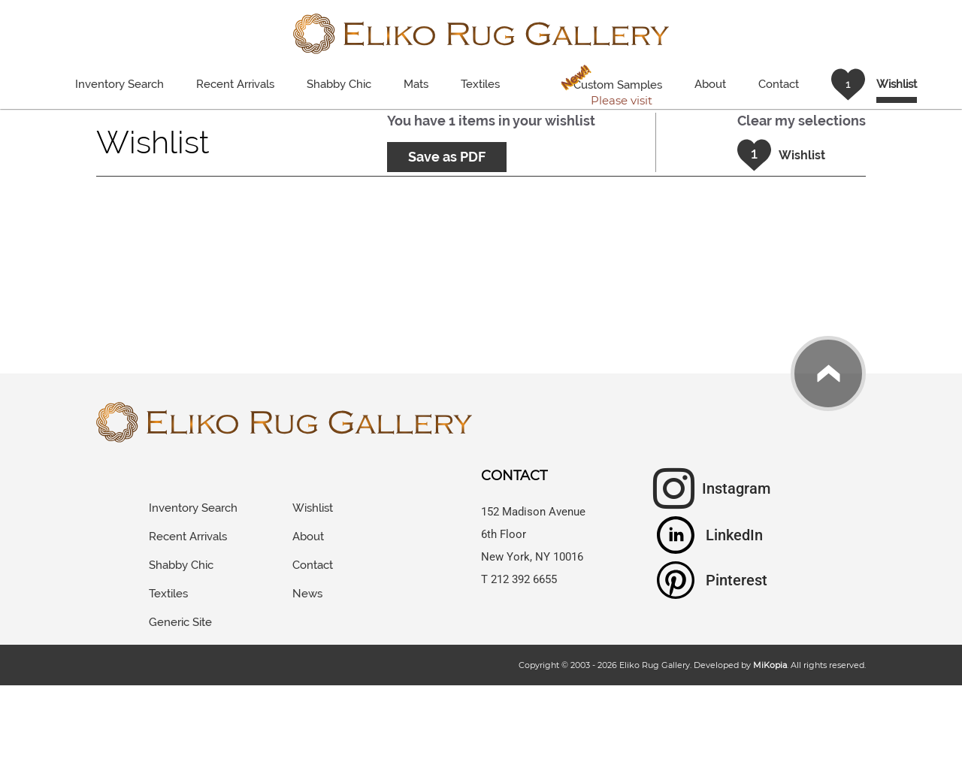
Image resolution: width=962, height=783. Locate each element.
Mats (416, 84)
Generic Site (180, 622)
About (710, 84)
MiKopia (770, 665)
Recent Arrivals (235, 84)
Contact (778, 84)
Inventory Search (119, 84)
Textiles (480, 84)
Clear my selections (801, 120)
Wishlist (312, 508)
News (307, 593)
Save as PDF (447, 157)
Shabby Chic (339, 84)
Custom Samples (608, 86)
